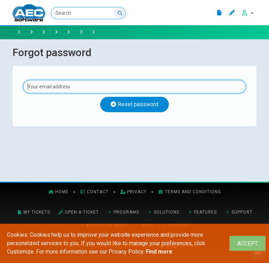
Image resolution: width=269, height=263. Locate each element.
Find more (159, 251)
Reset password (134, 104)
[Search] (88, 13)
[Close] (247, 243)
